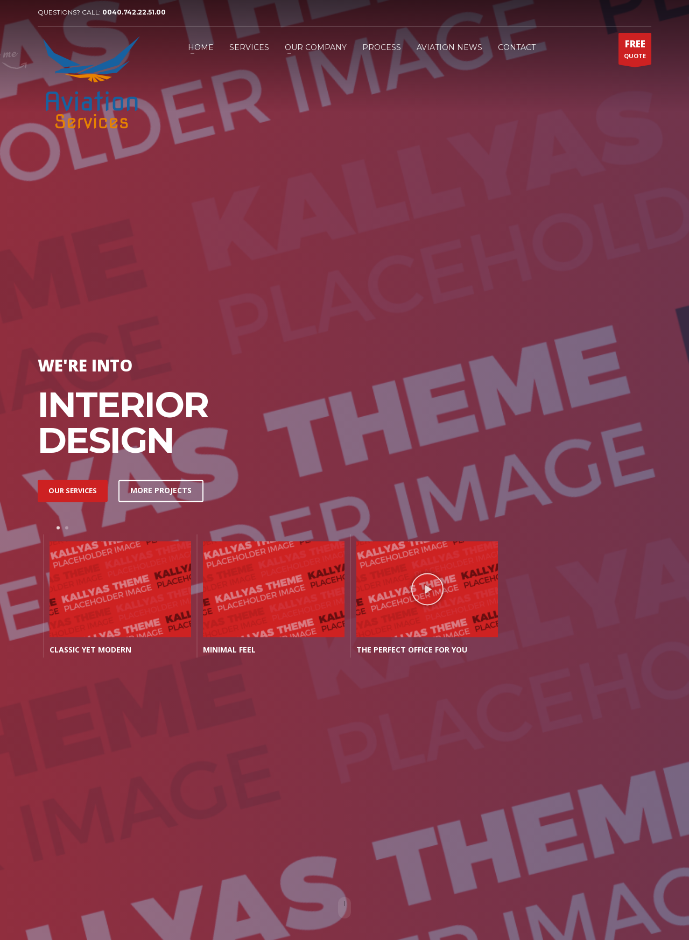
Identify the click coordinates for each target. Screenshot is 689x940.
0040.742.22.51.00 (134, 12)
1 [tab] (58, 527)
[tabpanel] (114, 598)
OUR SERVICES (72, 490)
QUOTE (634, 51)
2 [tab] (66, 527)
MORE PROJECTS (161, 491)
